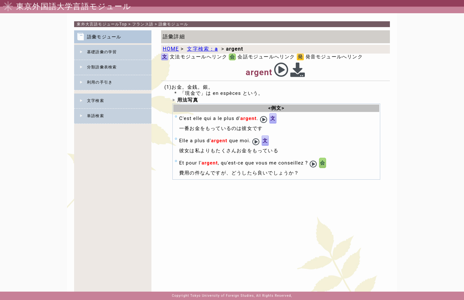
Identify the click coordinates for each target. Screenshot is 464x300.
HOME (171, 49)
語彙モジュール (173, 24)
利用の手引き (99, 82)
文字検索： (202, 49)
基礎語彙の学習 (102, 52)
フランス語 (142, 24)
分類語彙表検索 (102, 67)
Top (102, 24)
